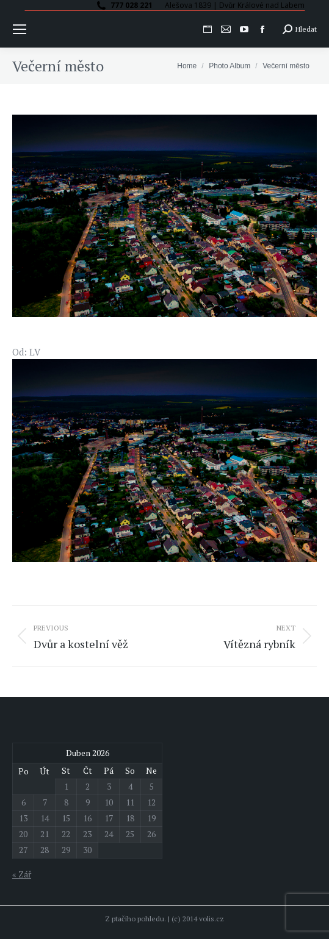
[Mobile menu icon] (19, 29)
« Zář (21, 874)
